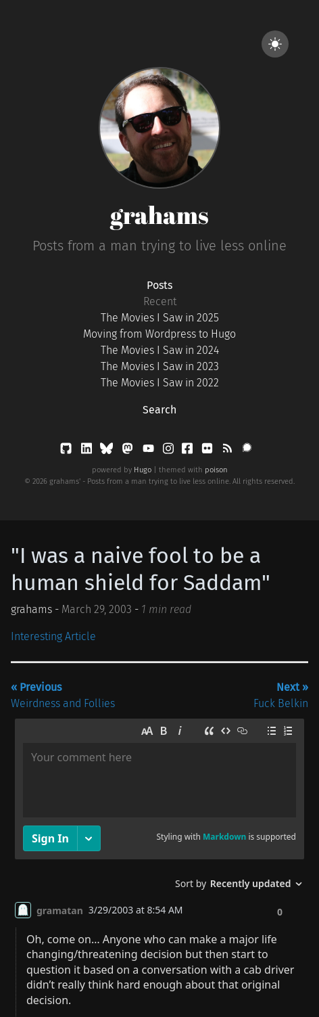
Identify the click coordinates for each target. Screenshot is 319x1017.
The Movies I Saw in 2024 (160, 350)
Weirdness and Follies (63, 695)
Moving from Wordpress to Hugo (159, 333)
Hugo (142, 470)
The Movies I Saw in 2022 (160, 382)
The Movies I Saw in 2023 (160, 366)
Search (159, 409)
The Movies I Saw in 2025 (160, 317)
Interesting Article (53, 636)
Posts (159, 285)
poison (216, 470)
